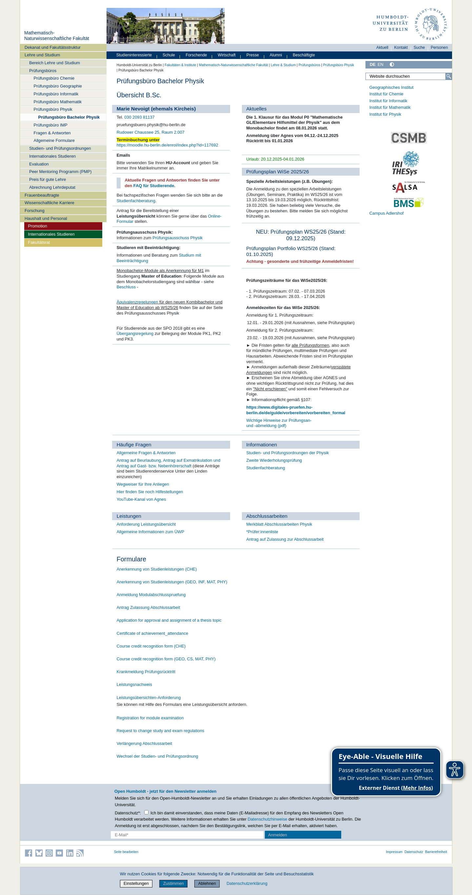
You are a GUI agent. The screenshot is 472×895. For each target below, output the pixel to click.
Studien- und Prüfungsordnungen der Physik (287, 452)
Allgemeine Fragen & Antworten (146, 452)
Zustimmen (173, 883)
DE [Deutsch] (373, 64)
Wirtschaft (227, 55)
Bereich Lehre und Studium (54, 62)
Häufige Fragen (134, 444)
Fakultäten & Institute (180, 65)
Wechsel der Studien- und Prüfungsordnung (157, 756)
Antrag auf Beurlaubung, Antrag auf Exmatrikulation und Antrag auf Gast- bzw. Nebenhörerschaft (169, 463)
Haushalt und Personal (46, 218)
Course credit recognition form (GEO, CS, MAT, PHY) (166, 658)
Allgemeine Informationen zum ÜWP (150, 531)
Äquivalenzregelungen (137, 302)
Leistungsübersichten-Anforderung (149, 697)
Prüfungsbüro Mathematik (58, 101)
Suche (419, 47)
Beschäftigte (304, 55)
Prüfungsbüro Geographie (58, 86)
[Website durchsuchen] (408, 76)
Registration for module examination (150, 717)
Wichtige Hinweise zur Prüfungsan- (278, 420)
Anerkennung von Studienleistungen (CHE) (157, 569)
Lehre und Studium (42, 54)
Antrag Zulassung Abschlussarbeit (148, 607)
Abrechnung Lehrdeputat (52, 187)
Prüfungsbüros (42, 70)
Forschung (34, 210)
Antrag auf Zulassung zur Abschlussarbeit (285, 539)
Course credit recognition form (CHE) (151, 646)
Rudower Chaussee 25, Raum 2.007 (151, 132)
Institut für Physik (385, 114)
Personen (439, 47)
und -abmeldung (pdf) (266, 425)
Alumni (276, 55)
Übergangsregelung (135, 333)
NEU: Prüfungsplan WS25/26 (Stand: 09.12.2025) (301, 235)
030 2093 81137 (139, 117)
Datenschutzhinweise (267, 819)
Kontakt (401, 47)
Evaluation (39, 164)
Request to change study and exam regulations (161, 730)
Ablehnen (207, 883)
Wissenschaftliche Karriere (49, 202)
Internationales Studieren (52, 156)
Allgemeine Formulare (54, 140)
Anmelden (277, 834)
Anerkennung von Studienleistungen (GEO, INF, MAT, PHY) (172, 581)
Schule (169, 55)
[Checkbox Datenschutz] (146, 812)
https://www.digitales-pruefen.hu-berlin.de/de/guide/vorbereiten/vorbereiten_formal (295, 410)
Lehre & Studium (283, 65)
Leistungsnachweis (134, 684)
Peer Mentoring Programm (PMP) (60, 171)
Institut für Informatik (388, 100)
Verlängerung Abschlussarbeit (144, 743)
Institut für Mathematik (390, 107)
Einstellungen (136, 883)
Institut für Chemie (386, 93)
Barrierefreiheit (436, 852)
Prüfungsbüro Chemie (54, 78)
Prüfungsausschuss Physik (177, 237)
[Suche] (448, 76)
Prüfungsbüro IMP (51, 125)
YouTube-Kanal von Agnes (141, 499)
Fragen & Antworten (52, 132)
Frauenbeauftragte (42, 195)
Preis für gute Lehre (47, 179)
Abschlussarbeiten (266, 516)
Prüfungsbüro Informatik (56, 93)
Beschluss (126, 286)
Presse (252, 55)
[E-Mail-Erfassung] (187, 835)
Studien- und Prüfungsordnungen (60, 148)
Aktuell (382, 47)
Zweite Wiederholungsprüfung (274, 460)
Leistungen (129, 516)
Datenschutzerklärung (246, 883)
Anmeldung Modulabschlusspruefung (151, 594)
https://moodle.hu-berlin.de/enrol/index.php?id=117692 (167, 145)
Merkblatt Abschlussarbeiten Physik (279, 524)
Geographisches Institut (391, 87)
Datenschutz (413, 852)
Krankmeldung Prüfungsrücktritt (146, 671)
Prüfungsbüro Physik (53, 109)
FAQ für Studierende (153, 185)
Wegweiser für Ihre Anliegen (143, 484)
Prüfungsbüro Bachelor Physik (69, 117)
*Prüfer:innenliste (262, 531)
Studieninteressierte (134, 55)
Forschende (196, 55)
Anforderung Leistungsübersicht (146, 524)
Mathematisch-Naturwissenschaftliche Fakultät (56, 35)
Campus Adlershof (386, 213)
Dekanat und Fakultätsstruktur (53, 47)
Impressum (394, 852)
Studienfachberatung (136, 200)
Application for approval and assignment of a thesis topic (169, 620)
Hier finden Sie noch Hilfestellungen (150, 491)
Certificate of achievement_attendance (152, 633)
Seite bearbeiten (126, 852)
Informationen (261, 444)
